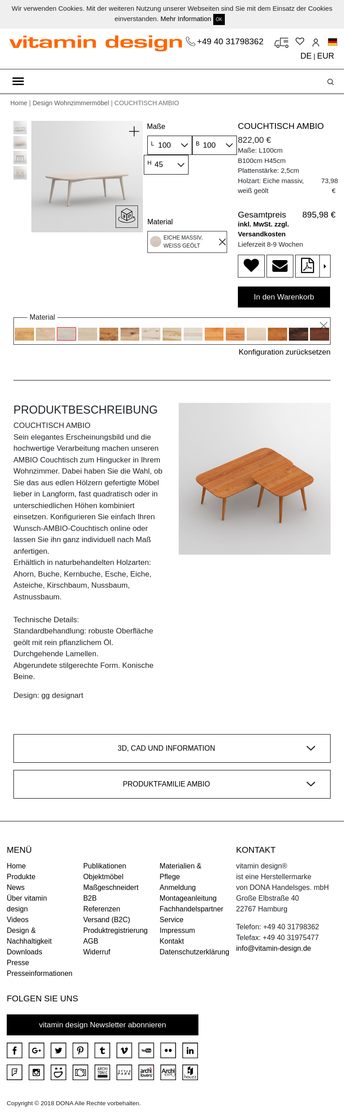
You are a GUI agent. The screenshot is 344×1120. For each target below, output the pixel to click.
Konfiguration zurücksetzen (285, 352)
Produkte (21, 877)
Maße (156, 126)
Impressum (177, 930)
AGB (91, 941)
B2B (90, 898)
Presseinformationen (40, 973)
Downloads (24, 952)
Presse (18, 962)
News (16, 887)
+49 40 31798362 (231, 41)
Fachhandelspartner (191, 909)
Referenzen (101, 909)
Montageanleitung (187, 898)
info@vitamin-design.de (273, 948)
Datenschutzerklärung (194, 952)
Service (171, 919)
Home (18, 103)
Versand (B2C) (106, 919)
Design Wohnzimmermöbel (71, 103)
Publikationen (104, 866)
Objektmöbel (103, 877)
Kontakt (171, 941)
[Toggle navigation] (18, 81)
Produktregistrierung (115, 930)
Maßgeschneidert (111, 887)
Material (160, 222)
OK (219, 19)
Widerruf (96, 952)
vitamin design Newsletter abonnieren (102, 1025)
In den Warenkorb (284, 297)
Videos (18, 919)
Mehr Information (185, 18)
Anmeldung (177, 887)
